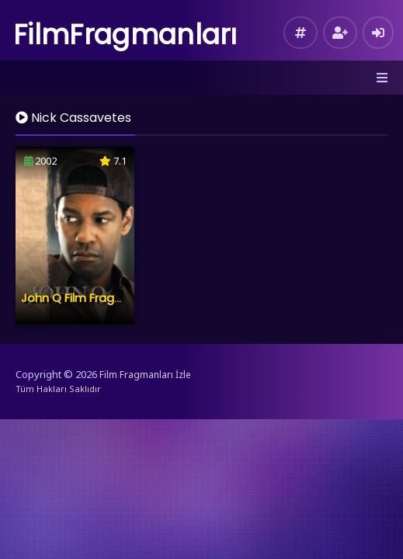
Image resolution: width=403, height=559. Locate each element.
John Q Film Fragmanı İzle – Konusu (121, 298)
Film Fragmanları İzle (145, 374)
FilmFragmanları (125, 35)
